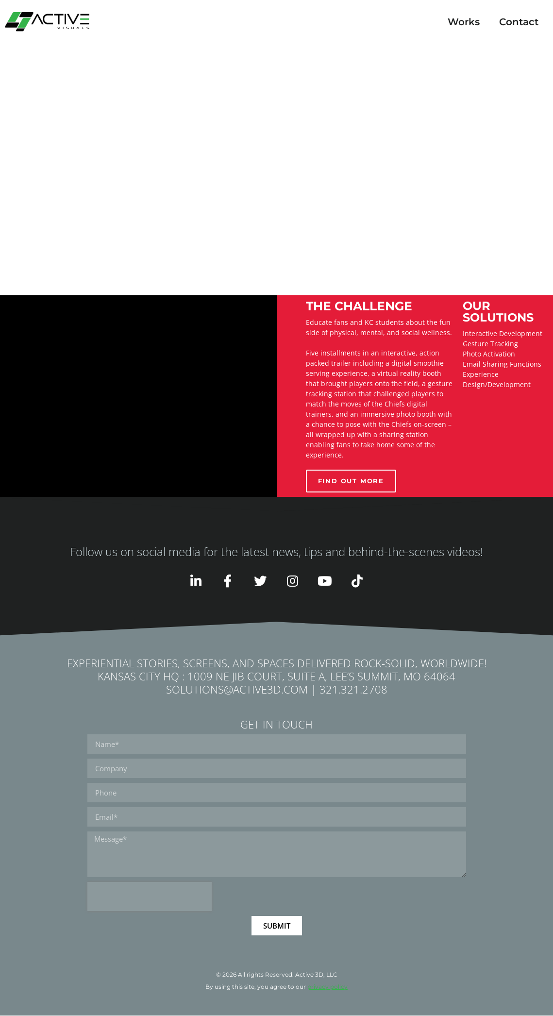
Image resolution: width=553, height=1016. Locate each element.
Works (464, 22)
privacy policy (327, 987)
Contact (518, 22)
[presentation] (149, 897)
